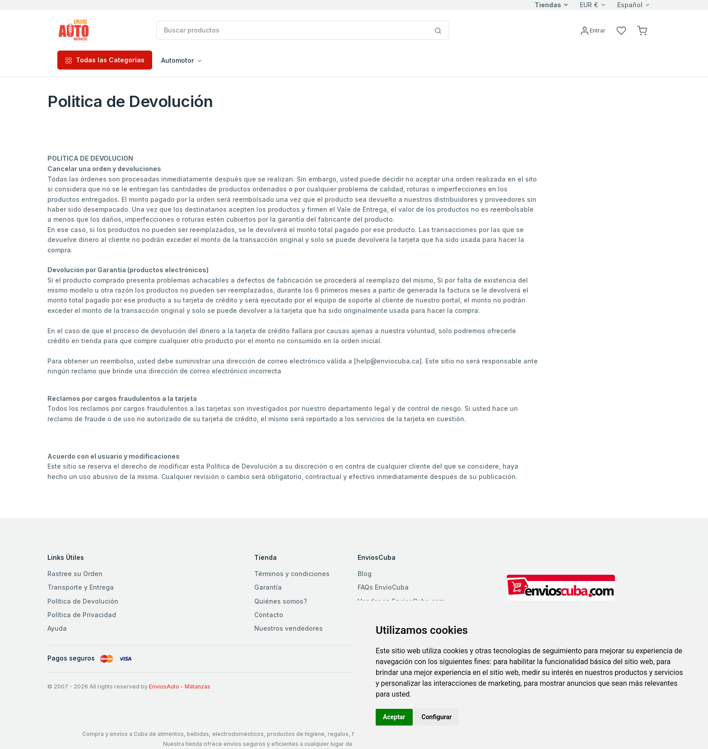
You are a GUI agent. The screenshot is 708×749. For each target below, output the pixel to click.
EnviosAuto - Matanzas (179, 686)
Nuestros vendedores (288, 628)
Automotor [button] (177, 60)
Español (630, 5)
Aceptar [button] (394, 717)
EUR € (589, 5)
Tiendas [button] (548, 5)
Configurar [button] (437, 717)
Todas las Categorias (104, 60)
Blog (365, 573)
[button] (642, 30)
